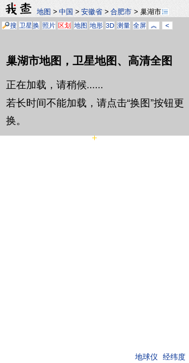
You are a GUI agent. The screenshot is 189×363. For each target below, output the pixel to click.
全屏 (139, 25)
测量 (123, 25)
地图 (44, 12)
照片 (48, 25)
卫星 (25, 25)
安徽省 (91, 12)
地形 (96, 25)
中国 (66, 12)
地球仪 (146, 357)
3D (110, 25)
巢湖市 (154, 12)
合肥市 (121, 12)
